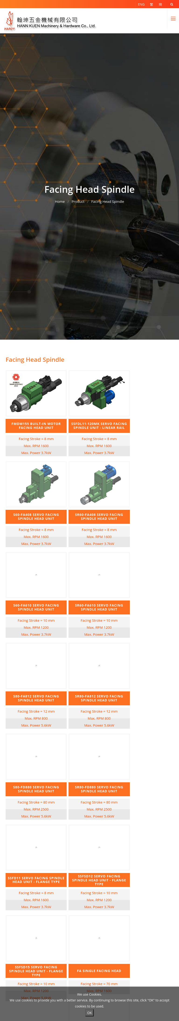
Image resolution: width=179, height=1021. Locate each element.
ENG (141, 4)
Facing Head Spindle (107, 200)
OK (89, 1013)
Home (60, 200)
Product (78, 200)
